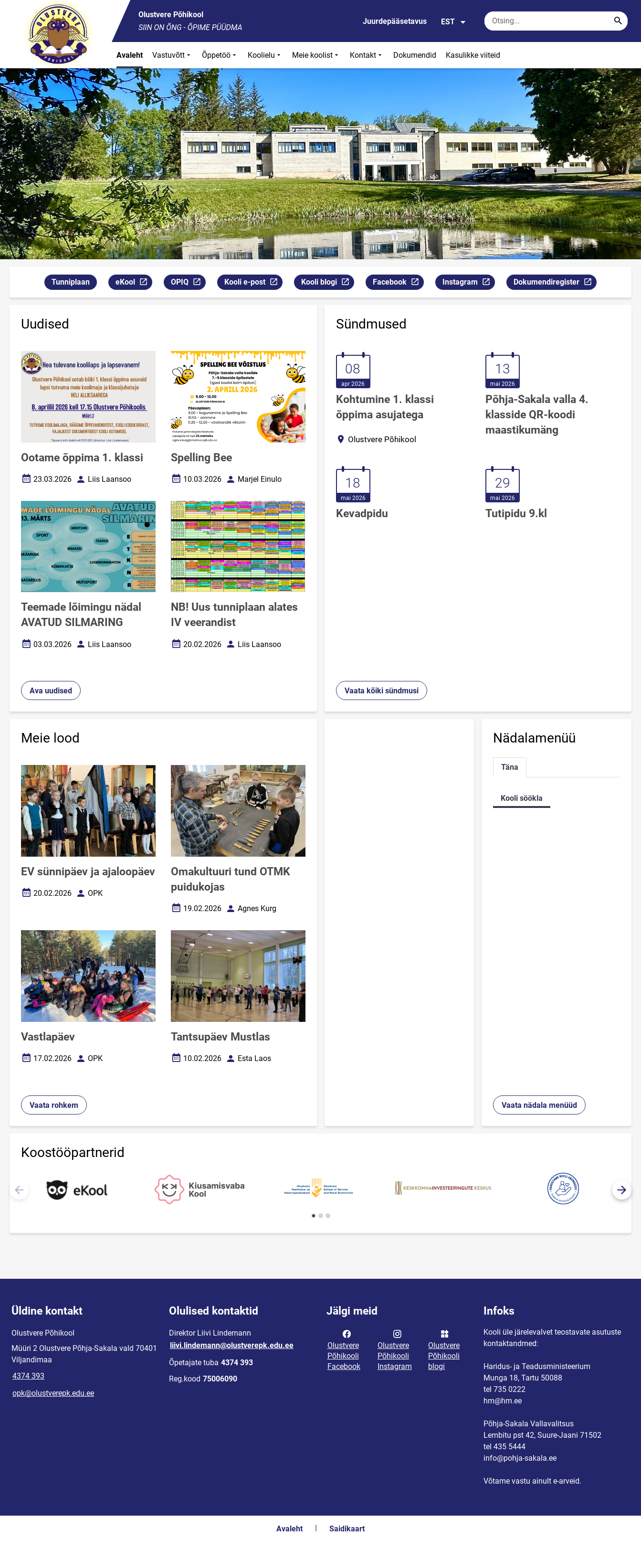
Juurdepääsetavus (395, 21)
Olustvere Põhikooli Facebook (343, 1349)
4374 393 (28, 1375)
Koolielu (265, 55)
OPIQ (188, 283)
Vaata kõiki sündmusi (382, 690)
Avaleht (129, 55)
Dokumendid (414, 55)
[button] (621, 1190)
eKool (133, 283)
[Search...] (618, 21)
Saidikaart (347, 1528)
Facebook (398, 283)
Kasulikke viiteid (473, 55)
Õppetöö (220, 55)
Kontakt (367, 55)
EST (453, 22)
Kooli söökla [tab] (522, 798)
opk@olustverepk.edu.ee (53, 1393)
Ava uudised (51, 690)
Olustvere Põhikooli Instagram (395, 1349)
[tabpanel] (556, 798)
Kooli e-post (253, 283)
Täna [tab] (509, 767)
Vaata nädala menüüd (539, 1105)
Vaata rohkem (54, 1105)
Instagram (468, 283)
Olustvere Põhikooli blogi (444, 1349)
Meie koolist (316, 55)
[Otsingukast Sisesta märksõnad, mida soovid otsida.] (556, 21)
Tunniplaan (71, 282)
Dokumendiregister (555, 283)
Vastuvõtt (172, 55)
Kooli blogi (327, 283)
